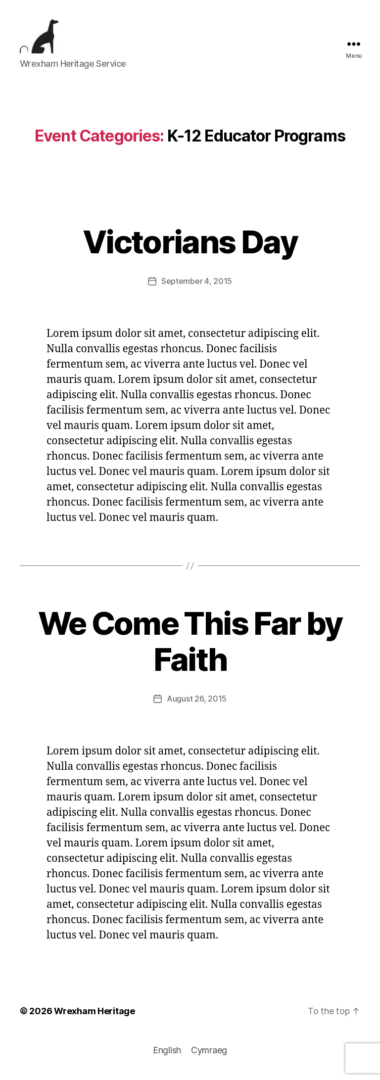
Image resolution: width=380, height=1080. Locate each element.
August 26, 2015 (197, 702)
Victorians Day (190, 245)
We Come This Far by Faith (190, 645)
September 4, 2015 (196, 284)
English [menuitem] (167, 1053)
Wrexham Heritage (94, 1014)
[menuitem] (167, 1053)
